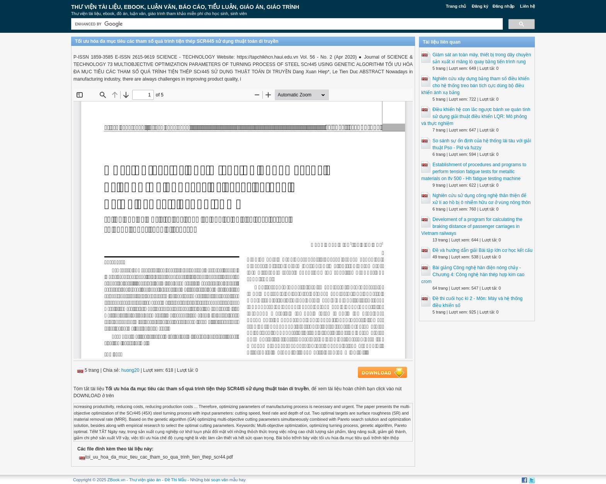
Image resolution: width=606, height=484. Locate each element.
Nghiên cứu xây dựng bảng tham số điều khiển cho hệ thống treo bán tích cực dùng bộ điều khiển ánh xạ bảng (475, 85)
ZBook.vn (116, 479)
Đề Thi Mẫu (175, 479)
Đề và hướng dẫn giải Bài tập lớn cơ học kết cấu (482, 250)
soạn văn (219, 479)
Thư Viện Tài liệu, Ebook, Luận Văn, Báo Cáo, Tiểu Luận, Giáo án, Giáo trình (185, 7)
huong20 (130, 370)
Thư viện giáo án (145, 479)
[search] (286, 24)
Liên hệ (527, 6)
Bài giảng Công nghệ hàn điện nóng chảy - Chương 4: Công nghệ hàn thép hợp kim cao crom (472, 274)
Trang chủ (456, 6)
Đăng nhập (504, 6)
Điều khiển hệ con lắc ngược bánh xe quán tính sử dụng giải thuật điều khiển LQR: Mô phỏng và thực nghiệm (475, 116)
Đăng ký (480, 6)
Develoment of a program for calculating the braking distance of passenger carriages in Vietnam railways (472, 226)
